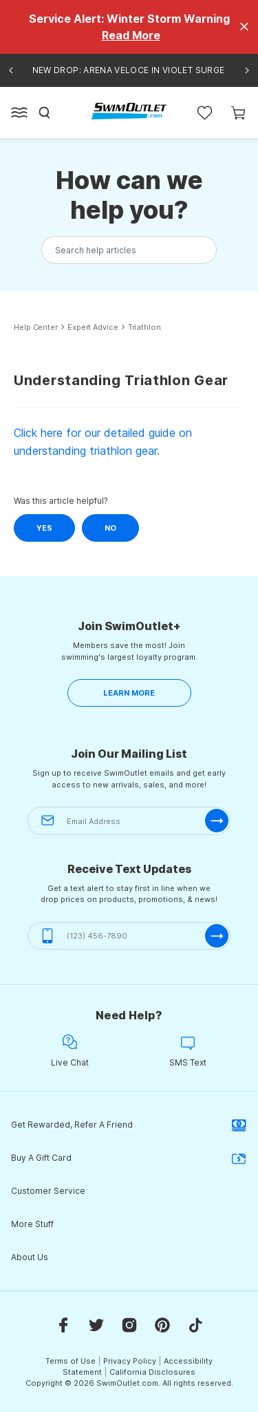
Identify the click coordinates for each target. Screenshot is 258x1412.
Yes (44, 528)
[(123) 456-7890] (129, 936)
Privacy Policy (129, 1361)
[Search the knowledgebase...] (129, 250)
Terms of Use (70, 1361)
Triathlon (144, 327)
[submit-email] (216, 820)
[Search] (45, 112)
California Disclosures (152, 1372)
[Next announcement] (247, 70)
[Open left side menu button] (19, 112)
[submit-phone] (216, 936)
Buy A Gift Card (129, 1158)
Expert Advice (92, 327)
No (110, 528)
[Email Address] (129, 821)
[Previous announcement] (11, 70)
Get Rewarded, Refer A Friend (129, 1124)
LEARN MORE (129, 693)
